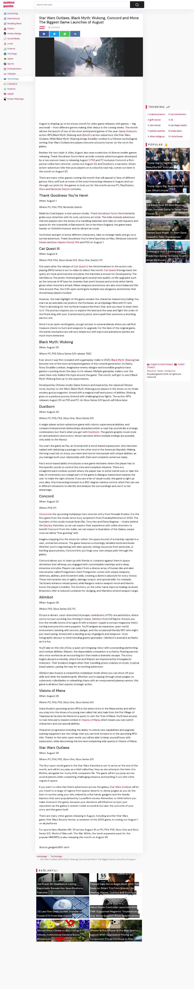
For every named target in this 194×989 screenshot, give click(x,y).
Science (9, 88)
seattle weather (157, 131)
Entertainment (12, 68)
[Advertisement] (18, 149)
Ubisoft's (87, 135)
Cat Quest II (80, 266)
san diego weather (180, 125)
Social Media (12, 38)
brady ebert (176, 131)
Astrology (10, 53)
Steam (42, 242)
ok (172, 119)
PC (102, 160)
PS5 (92, 160)
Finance (9, 48)
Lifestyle (10, 73)
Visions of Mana (90, 720)
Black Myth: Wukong (122, 360)
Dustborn (93, 432)
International (12, 18)
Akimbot (97, 619)
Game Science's (128, 131)
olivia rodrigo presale (160, 136)
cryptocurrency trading (160, 114)
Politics (9, 28)
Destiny (48, 525)
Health (9, 94)
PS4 (77, 242)
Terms (160, 371)
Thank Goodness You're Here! (107, 213)
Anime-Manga (12, 33)
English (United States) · (160, 364)
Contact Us (170, 371)
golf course (155, 119)
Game (8, 58)
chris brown (177, 136)
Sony (79, 518)
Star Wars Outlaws (120, 787)
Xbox (42, 189)
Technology (11, 78)
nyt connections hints (181, 114)
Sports (9, 63)
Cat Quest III (111, 270)
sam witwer (155, 125)
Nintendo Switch (60, 189)
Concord (44, 514)
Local (8, 43)
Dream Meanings (14, 99)
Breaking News (13, 23)
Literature (10, 83)
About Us (151, 371)
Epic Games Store (62, 242)
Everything (11, 13)
